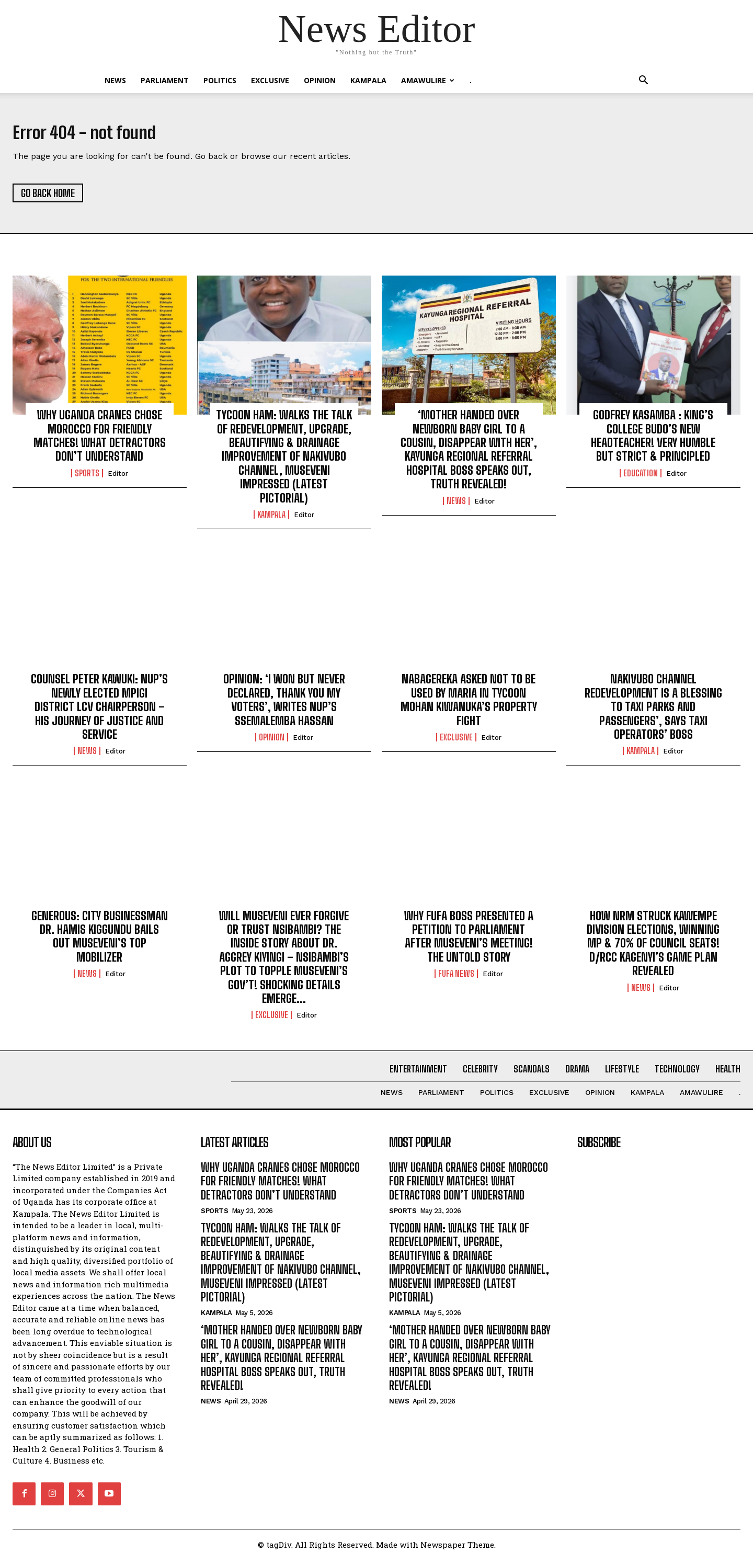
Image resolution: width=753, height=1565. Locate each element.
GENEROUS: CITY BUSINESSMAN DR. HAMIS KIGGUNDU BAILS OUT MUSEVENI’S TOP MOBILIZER (99, 941)
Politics (219, 80)
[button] (643, 81)
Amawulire (427, 80)
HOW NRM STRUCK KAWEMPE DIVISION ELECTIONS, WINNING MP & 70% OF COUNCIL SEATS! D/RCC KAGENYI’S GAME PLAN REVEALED (653, 948)
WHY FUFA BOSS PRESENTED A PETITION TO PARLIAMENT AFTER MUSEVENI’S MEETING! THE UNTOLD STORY (468, 941)
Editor (118, 478)
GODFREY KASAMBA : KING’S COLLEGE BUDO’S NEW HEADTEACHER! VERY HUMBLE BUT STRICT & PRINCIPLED (653, 441)
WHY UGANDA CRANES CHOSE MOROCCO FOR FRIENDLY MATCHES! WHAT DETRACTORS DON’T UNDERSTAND (99, 441)
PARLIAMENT (165, 80)
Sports (87, 478)
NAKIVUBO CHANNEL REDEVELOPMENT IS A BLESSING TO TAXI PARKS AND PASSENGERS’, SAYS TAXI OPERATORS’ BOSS (653, 712)
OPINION (320, 80)
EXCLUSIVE (270, 80)
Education (640, 478)
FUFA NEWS (456, 979)
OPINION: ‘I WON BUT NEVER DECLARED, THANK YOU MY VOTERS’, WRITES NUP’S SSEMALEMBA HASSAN (284, 705)
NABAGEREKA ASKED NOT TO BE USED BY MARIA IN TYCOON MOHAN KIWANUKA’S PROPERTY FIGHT (469, 705)
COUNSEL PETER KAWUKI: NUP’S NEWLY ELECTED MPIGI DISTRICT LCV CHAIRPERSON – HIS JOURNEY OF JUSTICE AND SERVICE (99, 712)
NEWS (115, 80)
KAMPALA (368, 80)
